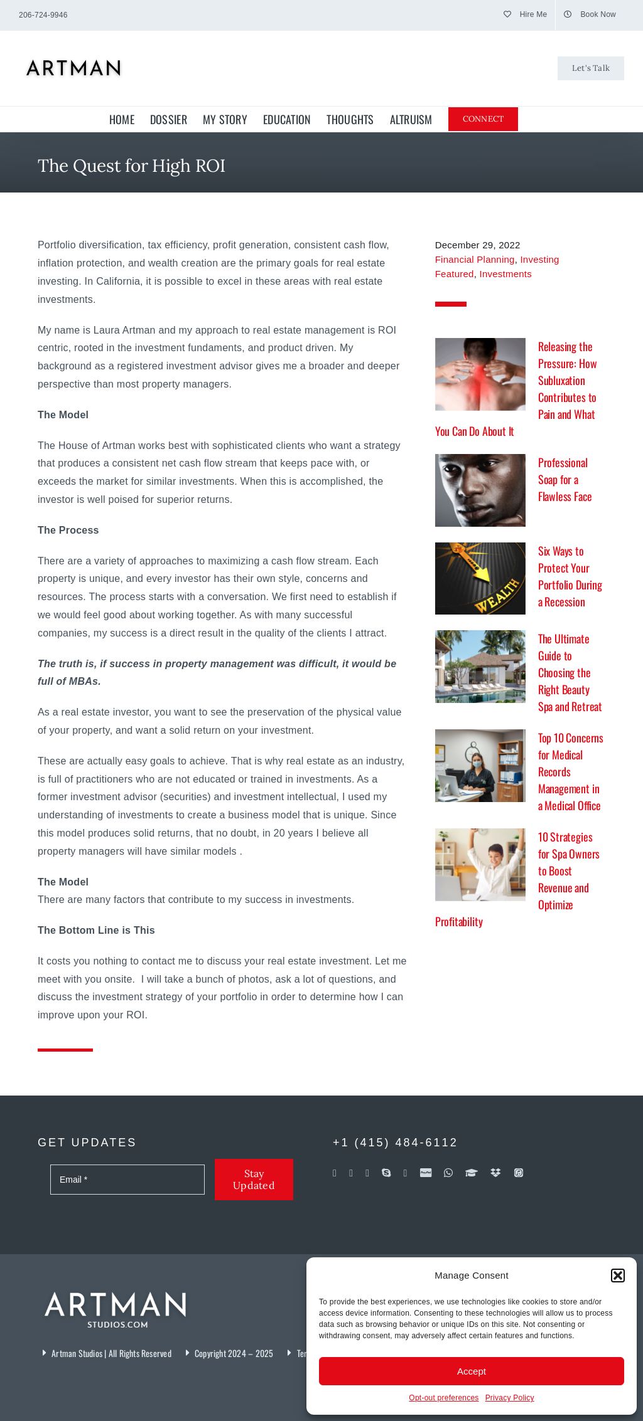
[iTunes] (518, 1173)
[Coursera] (471, 1173)
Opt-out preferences (443, 1397)
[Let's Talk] (591, 68)
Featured (454, 273)
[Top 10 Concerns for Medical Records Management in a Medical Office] (480, 765)
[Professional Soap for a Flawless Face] (480, 490)
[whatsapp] (448, 1173)
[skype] (386, 1173)
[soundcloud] (406, 1173)
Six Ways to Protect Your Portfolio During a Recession (570, 576)
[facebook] (335, 1173)
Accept (471, 1371)
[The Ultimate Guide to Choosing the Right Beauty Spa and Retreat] (480, 666)
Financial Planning (475, 259)
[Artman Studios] (116, 1284)
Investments (506, 273)
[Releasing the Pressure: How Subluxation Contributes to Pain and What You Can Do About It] (480, 374)
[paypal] (425, 1173)
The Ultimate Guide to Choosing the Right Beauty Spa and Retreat (570, 672)
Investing (539, 259)
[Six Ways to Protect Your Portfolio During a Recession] (480, 578)
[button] (618, 1275)
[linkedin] (367, 1173)
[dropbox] (495, 1173)
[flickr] (351, 1173)
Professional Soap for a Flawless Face (565, 479)
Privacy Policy (509, 1397)
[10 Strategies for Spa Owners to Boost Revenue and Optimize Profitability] (480, 864)
